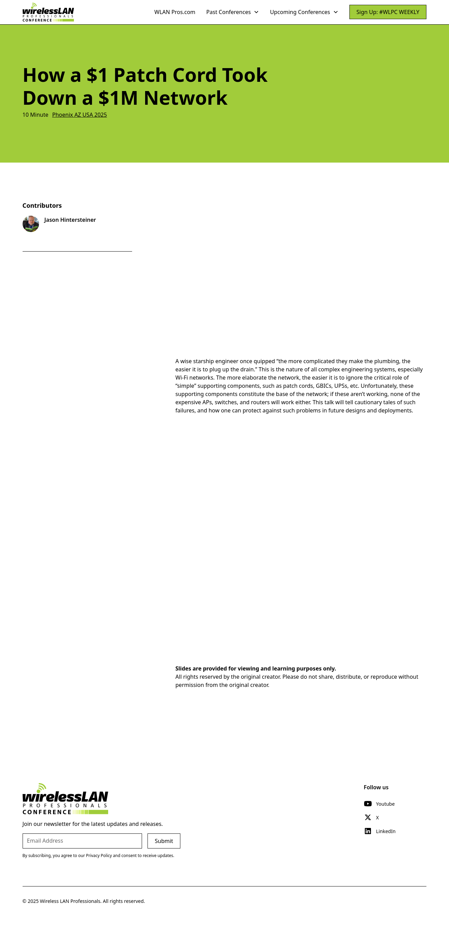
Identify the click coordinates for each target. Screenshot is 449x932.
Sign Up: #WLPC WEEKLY (388, 12)
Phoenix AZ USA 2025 (79, 114)
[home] (48, 12)
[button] (233, 12)
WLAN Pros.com (174, 12)
